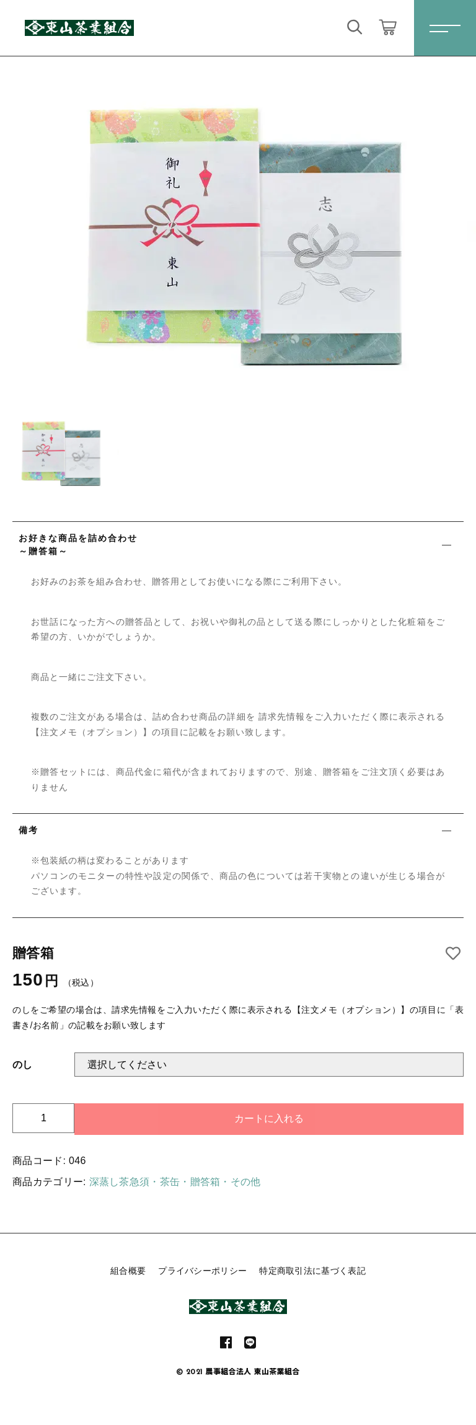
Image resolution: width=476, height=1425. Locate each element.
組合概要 (128, 1271)
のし (22, 1064)
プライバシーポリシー (202, 1271)
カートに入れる (269, 1118)
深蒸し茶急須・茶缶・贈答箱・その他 (175, 1181)
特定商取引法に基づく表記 (312, 1271)
